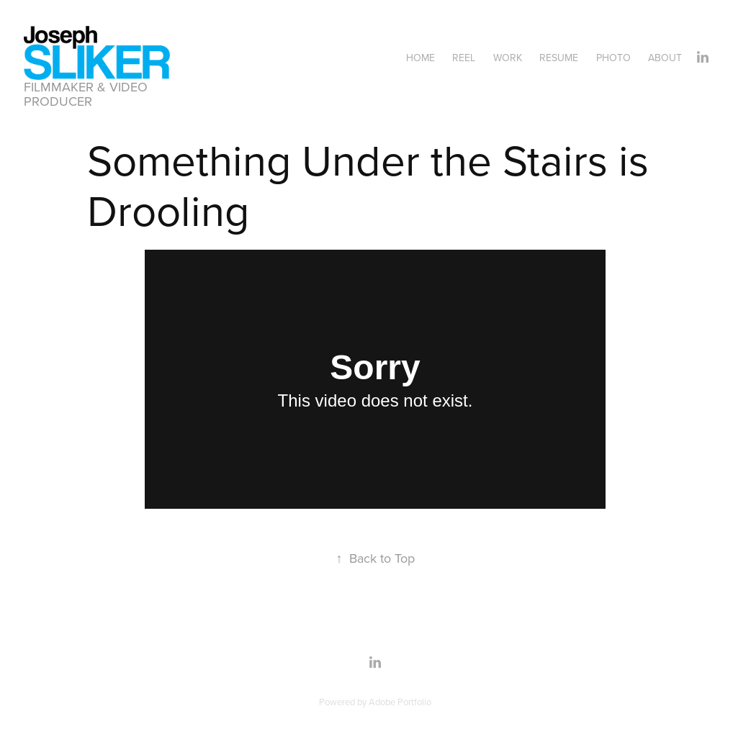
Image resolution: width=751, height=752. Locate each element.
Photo (613, 57)
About (665, 57)
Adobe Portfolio (400, 701)
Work (507, 57)
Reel (463, 57)
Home (420, 57)
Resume (558, 57)
